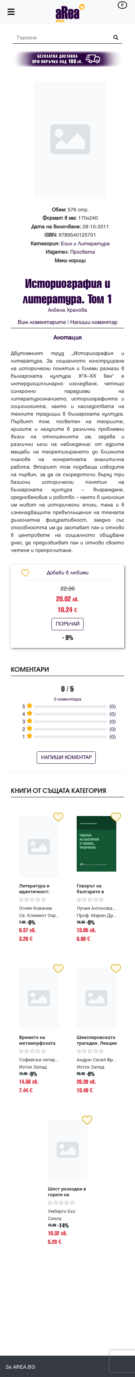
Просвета (82, 252)
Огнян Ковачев (35, 908)
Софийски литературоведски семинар (39, 1059)
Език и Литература (85, 244)
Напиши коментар (93, 322)
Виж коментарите (42, 322)
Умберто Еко (61, 1211)
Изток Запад (33, 1067)
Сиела (54, 1218)
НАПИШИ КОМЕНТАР (66, 757)
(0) (112, 706)
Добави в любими (68, 573)
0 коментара (67, 699)
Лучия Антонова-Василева (96, 908)
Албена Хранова (67, 310)
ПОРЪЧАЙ (68, 624)
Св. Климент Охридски (39, 915)
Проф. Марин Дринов (97, 915)
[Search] (58, 38)
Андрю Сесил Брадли (96, 1059)
